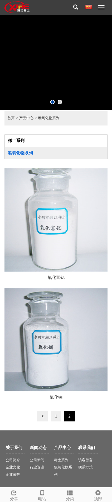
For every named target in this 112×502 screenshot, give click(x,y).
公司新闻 (37, 460)
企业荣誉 (13, 474)
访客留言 (85, 460)
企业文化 (13, 467)
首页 (11, 118)
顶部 (98, 494)
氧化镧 (56, 397)
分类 (70, 494)
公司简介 (13, 460)
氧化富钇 (56, 277)
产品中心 (26, 118)
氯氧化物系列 (48, 118)
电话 (42, 494)
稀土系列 (16, 140)
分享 (14, 494)
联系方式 (85, 467)
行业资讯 (37, 467)
